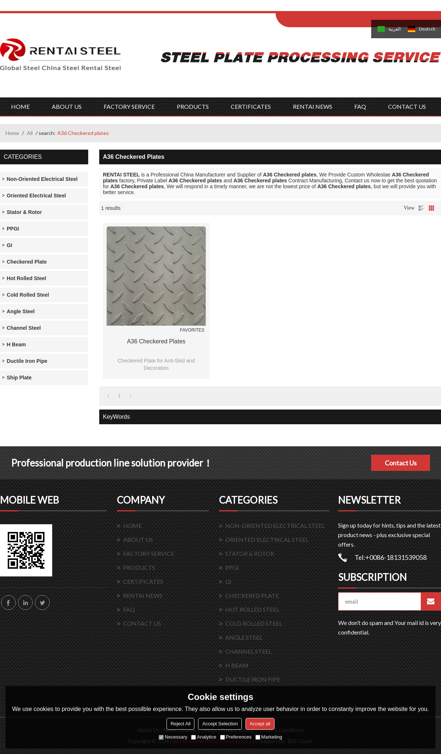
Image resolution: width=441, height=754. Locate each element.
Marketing (268, 737)
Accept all (260, 723)
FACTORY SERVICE (129, 106)
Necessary (173, 737)
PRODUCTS (193, 106)
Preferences (236, 737)
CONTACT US (407, 106)
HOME (20, 106)
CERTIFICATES (251, 106)
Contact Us (401, 463)
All (30, 133)
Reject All (180, 723)
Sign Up (337, 8)
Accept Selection (220, 723)
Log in (321, 8)
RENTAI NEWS (312, 106)
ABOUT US (67, 106)
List (421, 208)
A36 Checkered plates (156, 341)
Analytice (203, 737)
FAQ (360, 106)
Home (12, 133)
